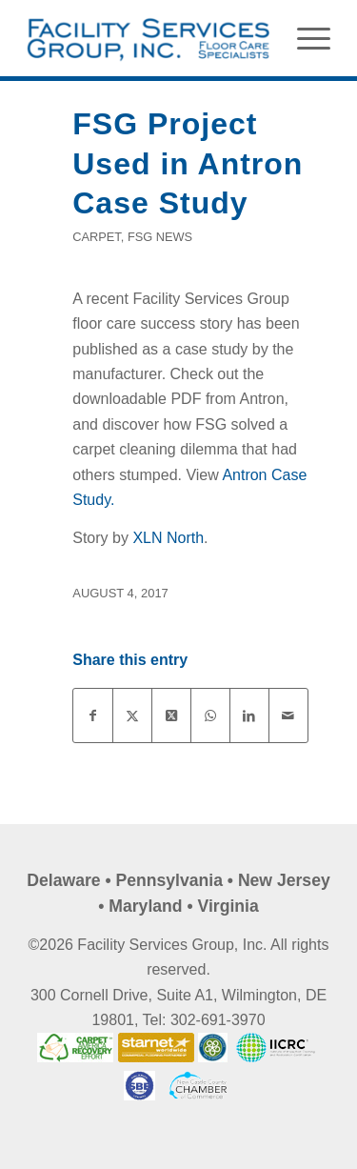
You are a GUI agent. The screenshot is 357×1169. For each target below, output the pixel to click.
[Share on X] (132, 715)
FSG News (160, 237)
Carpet (96, 237)
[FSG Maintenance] (148, 38)
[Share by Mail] (288, 715)
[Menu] (304, 38)
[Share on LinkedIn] (249, 715)
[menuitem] (304, 38)
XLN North (168, 538)
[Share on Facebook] (92, 715)
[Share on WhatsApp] (210, 715)
